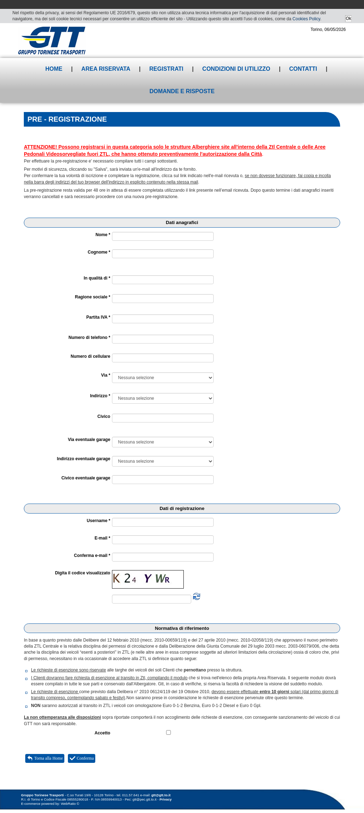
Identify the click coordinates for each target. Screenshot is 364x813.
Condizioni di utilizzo (236, 69)
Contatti (303, 69)
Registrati (166, 69)
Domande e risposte (181, 91)
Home (53, 69)
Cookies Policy (306, 18)
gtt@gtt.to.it (161, 795)
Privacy (166, 799)
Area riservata (105, 69)
